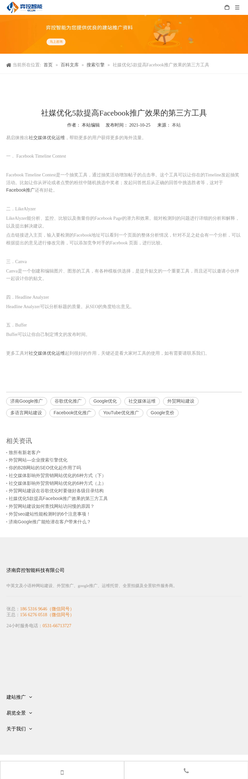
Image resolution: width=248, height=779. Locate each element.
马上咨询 (56, 42)
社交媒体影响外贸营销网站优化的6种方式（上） (57, 483)
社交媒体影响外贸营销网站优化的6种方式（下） (57, 475)
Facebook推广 (20, 190)
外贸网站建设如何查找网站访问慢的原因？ (52, 506)
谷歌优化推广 (68, 401)
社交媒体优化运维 (47, 137)
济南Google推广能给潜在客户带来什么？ (50, 521)
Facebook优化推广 (72, 412)
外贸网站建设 (180, 401)
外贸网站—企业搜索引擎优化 (38, 459)
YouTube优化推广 (121, 412)
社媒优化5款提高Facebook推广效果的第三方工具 (58, 498)
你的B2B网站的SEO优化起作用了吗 (45, 467)
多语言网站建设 (26, 412)
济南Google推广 (26, 401)
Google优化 (105, 401)
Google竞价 (162, 412)
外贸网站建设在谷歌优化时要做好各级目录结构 (56, 490)
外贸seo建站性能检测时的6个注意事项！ (50, 514)
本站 (176, 125)
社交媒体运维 (142, 401)
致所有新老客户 (24, 452)
